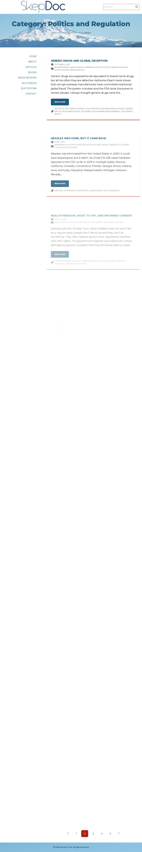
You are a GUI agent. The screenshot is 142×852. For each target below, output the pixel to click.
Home (54, 33)
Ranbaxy (115, 112)
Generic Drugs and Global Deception (79, 61)
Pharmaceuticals (93, 68)
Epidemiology (62, 149)
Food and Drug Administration (101, 110)
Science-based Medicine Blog (70, 71)
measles (59, 194)
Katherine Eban (102, 112)
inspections (74, 112)
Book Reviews (62, 68)
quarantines (96, 194)
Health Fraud (76, 68)
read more (61, 104)
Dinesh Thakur (76, 110)
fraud (121, 110)
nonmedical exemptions (76, 194)
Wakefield (114, 194)
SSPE (105, 194)
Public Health (102, 149)
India (64, 112)
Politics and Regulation (70, 33)
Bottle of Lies (62, 110)
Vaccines (72, 151)
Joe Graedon (87, 112)
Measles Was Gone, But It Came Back (78, 142)
